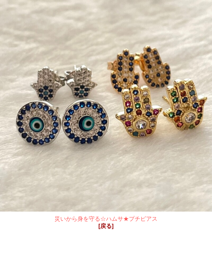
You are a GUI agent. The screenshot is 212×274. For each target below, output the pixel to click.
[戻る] (106, 226)
